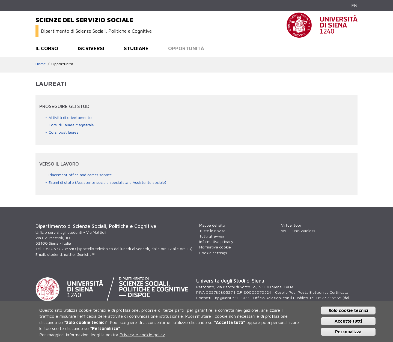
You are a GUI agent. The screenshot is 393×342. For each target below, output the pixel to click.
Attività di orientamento (70, 117)
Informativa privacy (216, 241)
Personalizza (348, 331)
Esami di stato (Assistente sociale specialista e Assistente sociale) (107, 182)
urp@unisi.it (225, 297)
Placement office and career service (80, 174)
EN (354, 5)
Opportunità (186, 48)
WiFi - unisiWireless (298, 230)
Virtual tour (291, 225)
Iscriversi (91, 48)
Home (40, 63)
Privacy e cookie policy (142, 334)
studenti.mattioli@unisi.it (70, 254)
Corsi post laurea (64, 132)
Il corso (46, 48)
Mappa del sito (212, 225)
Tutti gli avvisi (211, 236)
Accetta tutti (348, 321)
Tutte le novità (212, 230)
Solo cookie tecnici (348, 310)
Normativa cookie (215, 247)
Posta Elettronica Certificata (323, 292)
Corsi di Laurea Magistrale (71, 124)
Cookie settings (213, 252)
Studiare (136, 48)
